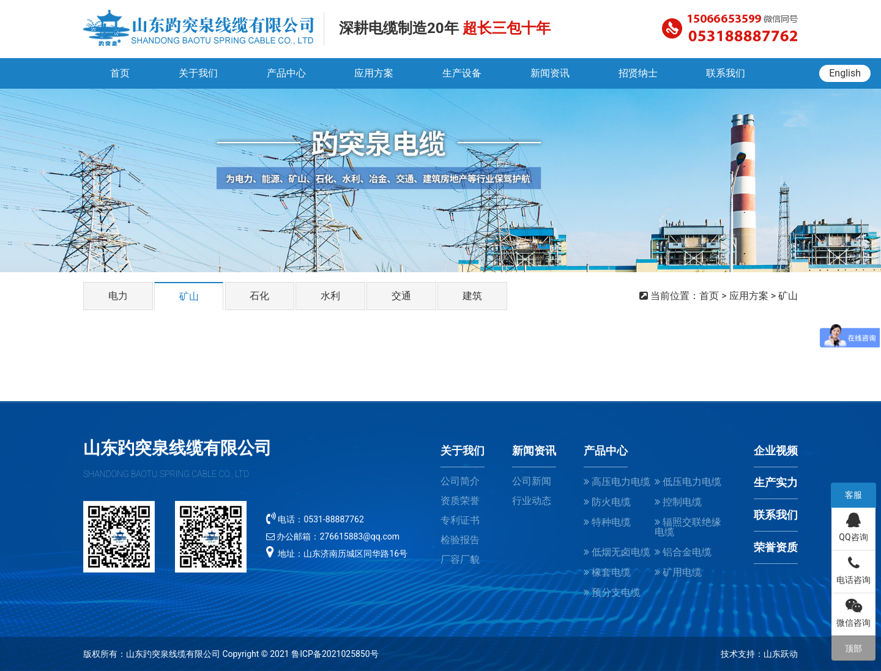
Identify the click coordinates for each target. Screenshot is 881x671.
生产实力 (776, 482)
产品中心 (285, 73)
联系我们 (726, 73)
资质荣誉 (460, 500)
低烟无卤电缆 (617, 552)
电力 (118, 296)
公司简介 (460, 481)
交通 (402, 296)
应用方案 (373, 73)
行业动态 (531, 500)
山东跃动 (781, 654)
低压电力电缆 (688, 481)
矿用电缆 (678, 572)
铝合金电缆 (683, 552)
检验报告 (460, 540)
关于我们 (197, 73)
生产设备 (461, 73)
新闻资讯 (550, 73)
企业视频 (776, 451)
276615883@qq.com (359, 536)
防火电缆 (607, 502)
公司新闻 (531, 481)
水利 (331, 296)
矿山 (189, 296)
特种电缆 (607, 522)
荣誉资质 (776, 547)
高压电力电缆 (617, 481)
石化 (260, 296)
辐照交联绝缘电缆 (688, 527)
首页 (119, 73)
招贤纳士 (638, 73)
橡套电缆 (607, 572)
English (845, 73)
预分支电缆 (612, 592)
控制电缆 (678, 502)
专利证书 (460, 520)
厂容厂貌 (460, 559)
